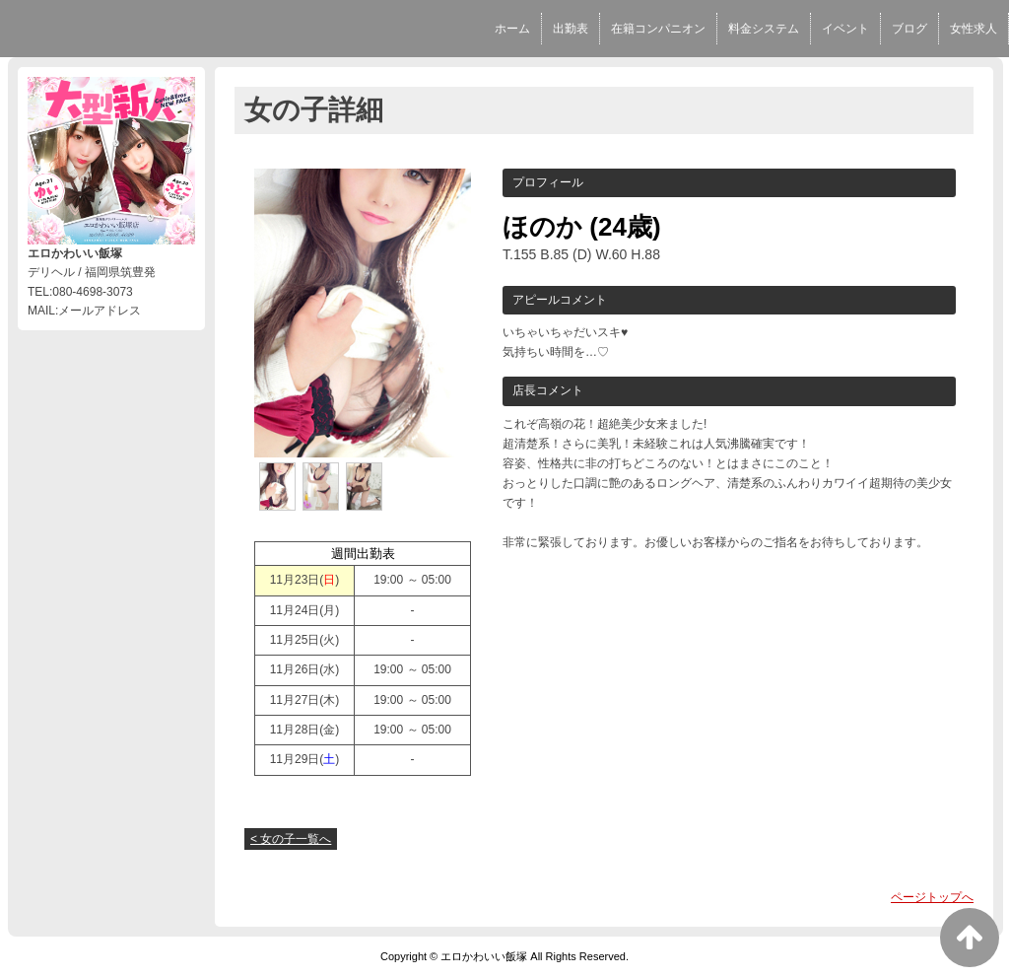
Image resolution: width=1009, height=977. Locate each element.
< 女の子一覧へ (290, 839)
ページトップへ (932, 897)
